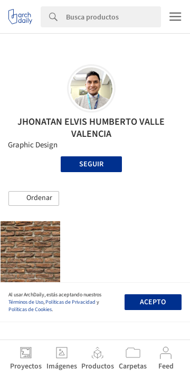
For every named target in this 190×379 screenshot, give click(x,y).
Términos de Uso (25, 302)
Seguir (91, 164)
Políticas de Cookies (30, 309)
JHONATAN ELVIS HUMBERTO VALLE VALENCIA (91, 128)
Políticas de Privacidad (70, 302)
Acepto (153, 302)
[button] (33, 198)
